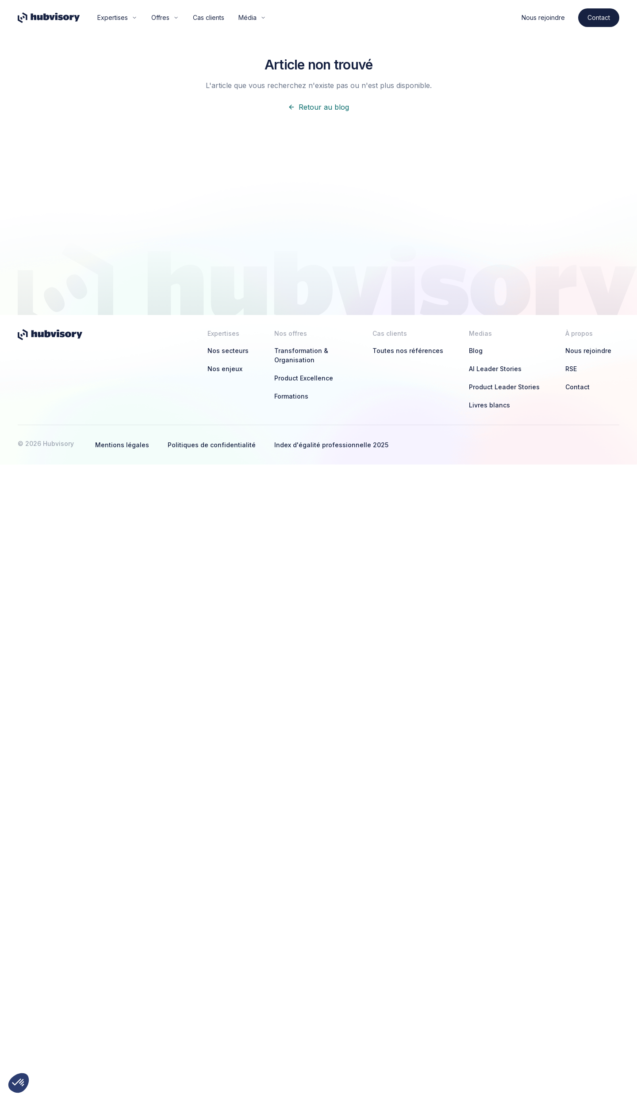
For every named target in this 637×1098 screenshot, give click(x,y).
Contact (598, 17)
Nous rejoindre (543, 17)
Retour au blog (318, 107)
